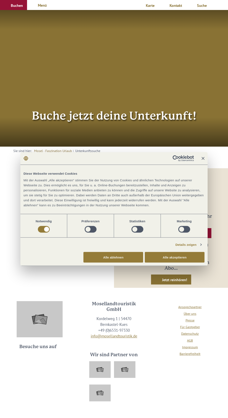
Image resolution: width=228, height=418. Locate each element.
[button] (13, 5)
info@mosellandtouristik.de (114, 336)
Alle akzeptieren (174, 257)
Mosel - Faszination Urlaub (53, 151)
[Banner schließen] (203, 158)
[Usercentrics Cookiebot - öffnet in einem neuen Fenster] (175, 158)
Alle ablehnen (113, 257)
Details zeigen (185, 244)
